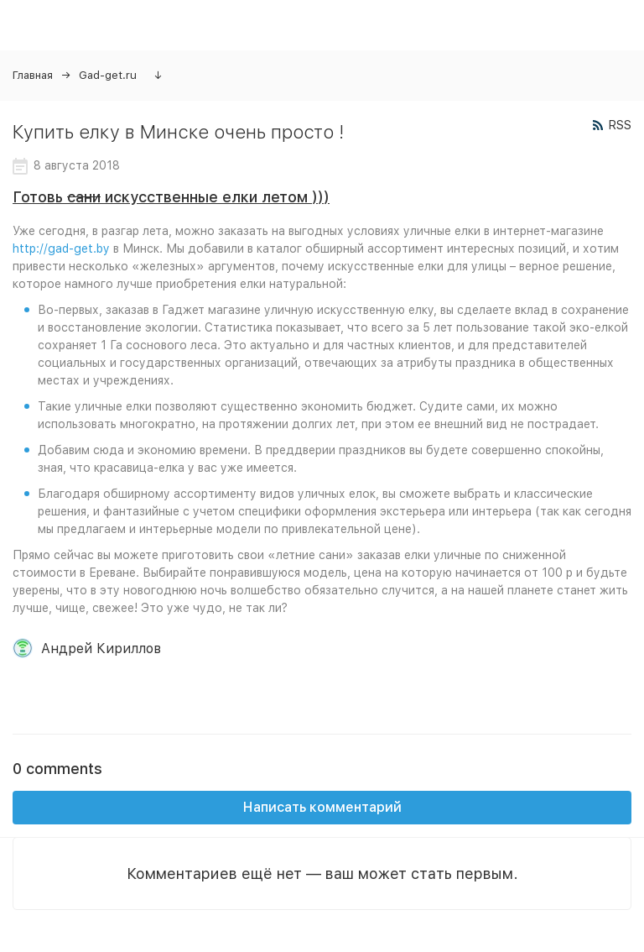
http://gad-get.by (61, 248)
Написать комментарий (322, 807)
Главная (33, 75)
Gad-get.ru (108, 75)
